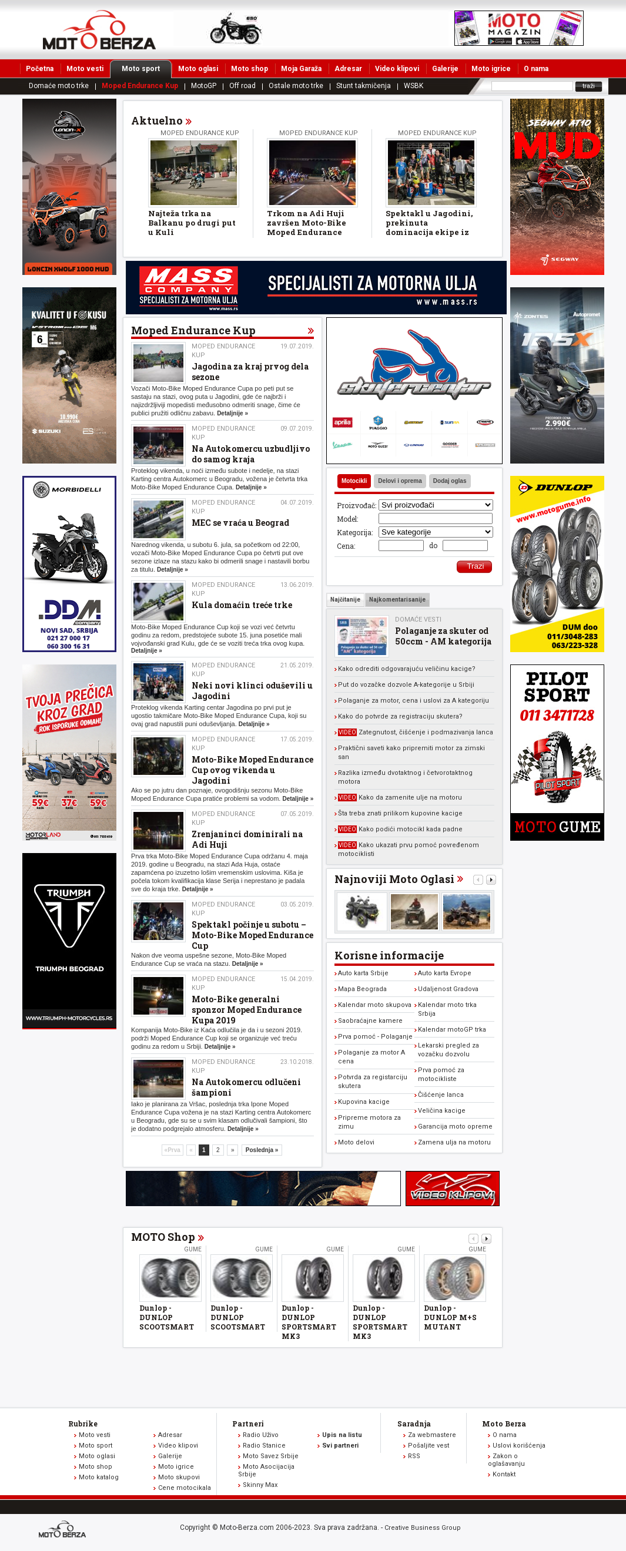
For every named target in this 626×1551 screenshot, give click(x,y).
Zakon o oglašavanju (506, 1460)
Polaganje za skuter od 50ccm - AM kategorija (443, 636)
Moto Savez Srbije (271, 1456)
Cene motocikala (184, 1488)
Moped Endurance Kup (140, 86)
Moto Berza (504, 1423)
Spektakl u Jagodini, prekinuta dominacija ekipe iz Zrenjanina (429, 227)
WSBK (413, 86)
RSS (414, 1456)
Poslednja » (262, 1150)
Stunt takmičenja (363, 86)
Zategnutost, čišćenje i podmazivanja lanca (415, 732)
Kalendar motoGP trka (452, 1029)
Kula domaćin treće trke (242, 604)
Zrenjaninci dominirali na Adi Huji (247, 839)
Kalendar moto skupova (374, 1005)
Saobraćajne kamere (370, 1021)
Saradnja (414, 1423)
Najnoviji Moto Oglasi (394, 879)
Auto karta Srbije (363, 973)
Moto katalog (99, 1477)
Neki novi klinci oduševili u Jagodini (252, 690)
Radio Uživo (261, 1435)
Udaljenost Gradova (448, 989)
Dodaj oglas (450, 481)
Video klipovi (397, 69)
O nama (536, 69)
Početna (39, 69)
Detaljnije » (232, 413)
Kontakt (504, 1474)
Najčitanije (345, 599)
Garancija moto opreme (455, 1126)
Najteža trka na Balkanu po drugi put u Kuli (192, 222)
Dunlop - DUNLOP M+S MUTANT (450, 1317)
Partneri (248, 1423)
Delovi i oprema (399, 481)
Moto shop (249, 69)
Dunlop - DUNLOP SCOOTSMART (166, 1317)
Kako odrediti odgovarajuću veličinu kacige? (407, 669)
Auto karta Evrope (444, 973)
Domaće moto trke (59, 86)
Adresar (348, 69)
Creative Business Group (422, 1528)
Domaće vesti (418, 619)
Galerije (445, 69)
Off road (242, 86)
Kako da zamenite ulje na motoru (400, 797)
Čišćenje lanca (441, 1095)
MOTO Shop (163, 1237)
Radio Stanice (264, 1445)
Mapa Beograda (362, 989)
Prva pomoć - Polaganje (375, 1036)
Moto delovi (356, 1142)
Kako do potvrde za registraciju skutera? (400, 716)
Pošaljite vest (428, 1445)
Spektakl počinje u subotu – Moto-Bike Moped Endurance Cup (252, 935)
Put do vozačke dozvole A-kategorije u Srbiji (406, 685)
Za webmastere (432, 1435)
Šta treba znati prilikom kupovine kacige (400, 813)
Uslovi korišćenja (519, 1445)
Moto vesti (84, 69)
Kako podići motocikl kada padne (400, 829)
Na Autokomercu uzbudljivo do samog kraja (251, 454)
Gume (193, 1249)
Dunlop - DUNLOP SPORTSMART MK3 (309, 1322)
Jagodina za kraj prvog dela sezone (250, 371)
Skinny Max (260, 1485)
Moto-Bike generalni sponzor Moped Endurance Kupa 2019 (247, 1009)
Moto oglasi (198, 69)
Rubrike (83, 1423)
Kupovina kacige (364, 1102)
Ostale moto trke (296, 86)
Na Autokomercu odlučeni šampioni (246, 1087)
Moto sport (147, 68)
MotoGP (203, 86)
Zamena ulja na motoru (454, 1142)
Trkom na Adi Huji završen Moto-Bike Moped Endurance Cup (306, 227)
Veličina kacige (442, 1110)
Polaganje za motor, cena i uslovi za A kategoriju (413, 700)
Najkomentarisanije (397, 599)
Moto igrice (491, 69)
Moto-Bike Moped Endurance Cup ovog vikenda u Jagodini (252, 770)
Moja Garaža (301, 69)
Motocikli (354, 481)
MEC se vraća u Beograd (240, 522)
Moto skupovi (179, 1477)
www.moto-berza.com (64, 1530)
